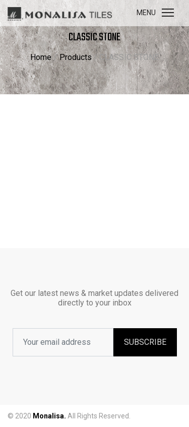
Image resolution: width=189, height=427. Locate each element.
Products (75, 57)
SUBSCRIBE (145, 342)
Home (40, 57)
